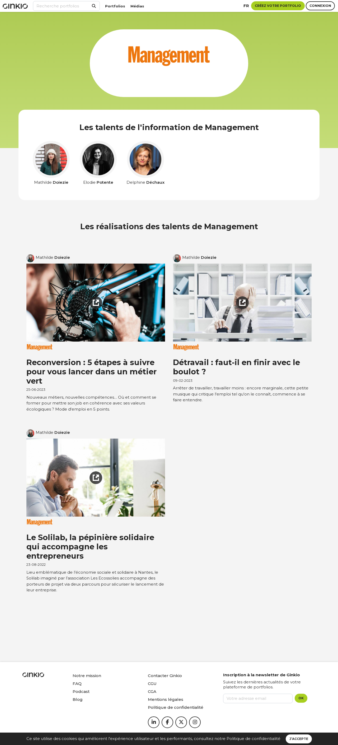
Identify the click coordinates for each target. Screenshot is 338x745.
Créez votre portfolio (278, 6)
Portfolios (115, 6)
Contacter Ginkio (165, 675)
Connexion (320, 6)
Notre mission (87, 675)
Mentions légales (165, 699)
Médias (137, 6)
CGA (152, 691)
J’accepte (298, 739)
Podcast (81, 691)
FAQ (77, 683)
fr (246, 5)
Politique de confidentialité (253, 738)
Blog (78, 699)
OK (301, 698)
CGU (152, 683)
